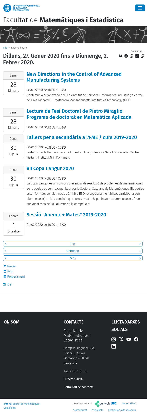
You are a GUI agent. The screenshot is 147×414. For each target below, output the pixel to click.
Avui (10, 271)
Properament (16, 276)
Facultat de (63, 20)
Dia (73, 244)
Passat (12, 266)
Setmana (73, 251)
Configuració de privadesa (122, 410)
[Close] (140, 7)
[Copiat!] (142, 56)
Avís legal (97, 410)
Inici (5, 47)
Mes (73, 258)
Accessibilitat (80, 410)
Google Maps (26, 354)
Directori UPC (73, 379)
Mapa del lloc (129, 403)
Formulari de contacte (79, 387)
